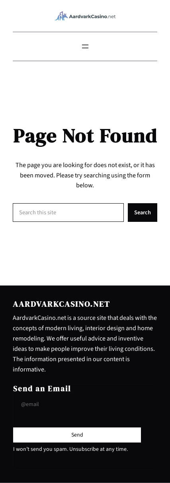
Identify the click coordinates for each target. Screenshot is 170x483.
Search (142, 212)
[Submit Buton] (77, 435)
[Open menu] (85, 46)
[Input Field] (77, 404)
